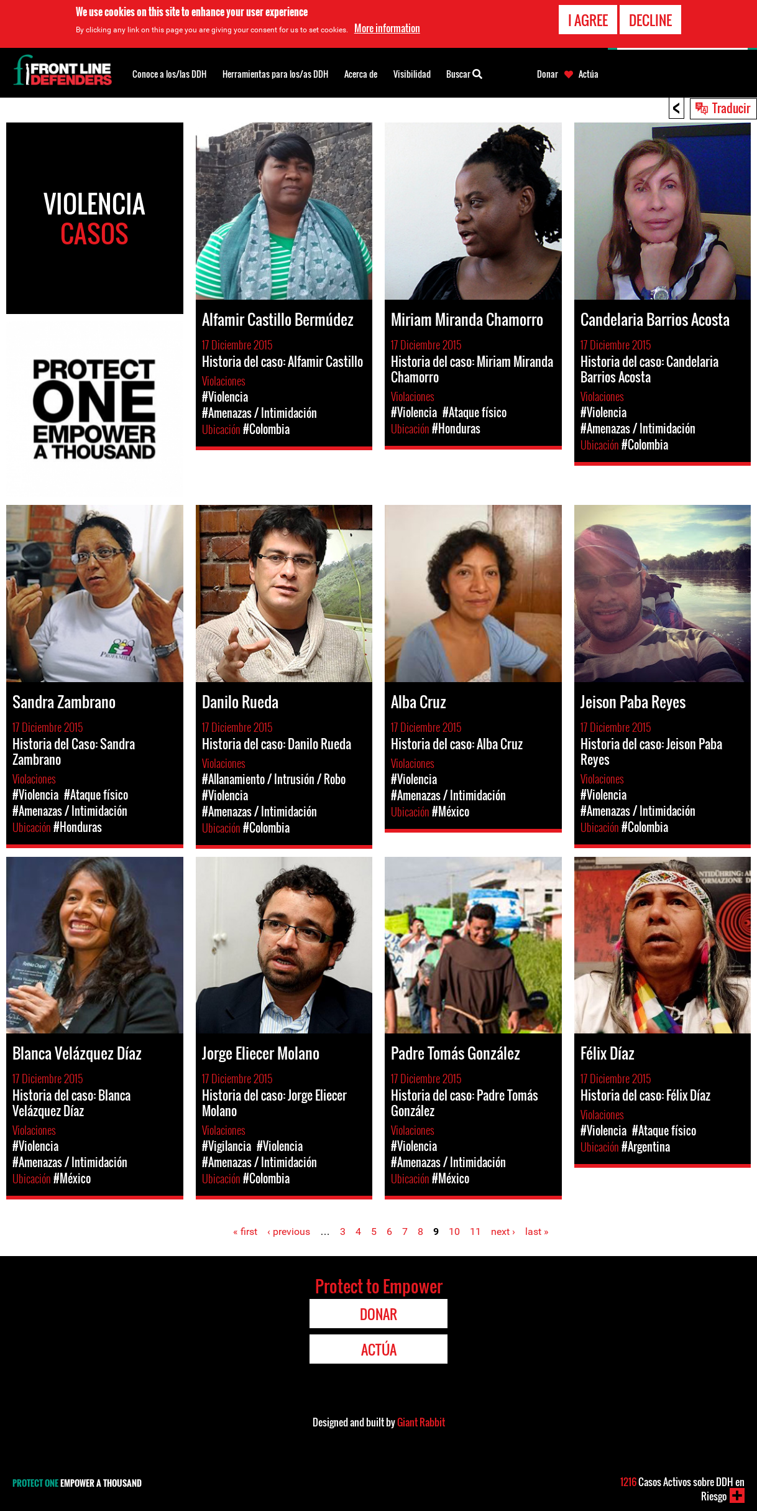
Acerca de (360, 73)
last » (537, 1231)
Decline (650, 20)
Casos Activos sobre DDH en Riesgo (682, 1489)
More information (387, 28)
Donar (547, 74)
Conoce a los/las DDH (169, 73)
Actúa (589, 74)
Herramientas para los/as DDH (275, 73)
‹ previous (288, 1231)
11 (475, 1231)
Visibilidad (412, 73)
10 (454, 1231)
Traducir (731, 107)
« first (245, 1231)
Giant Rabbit (421, 1422)
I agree (588, 20)
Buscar (464, 72)
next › (503, 1231)
